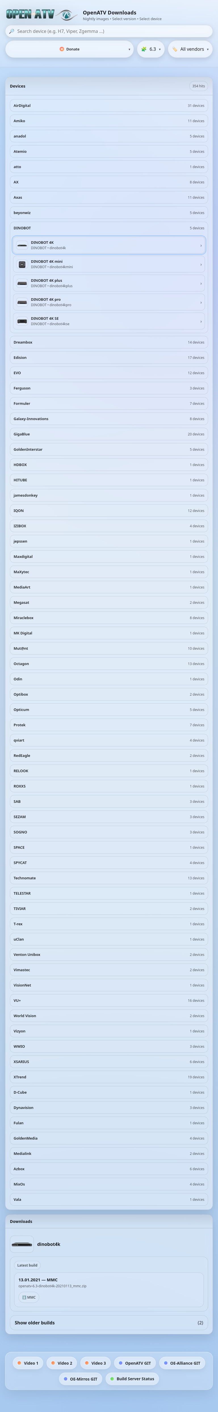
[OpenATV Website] (42, 15)
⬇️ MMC (28, 1297)
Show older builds (109, 1323)
